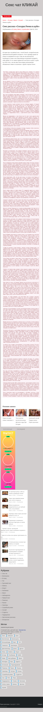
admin (28, 29)
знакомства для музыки (7, 627)
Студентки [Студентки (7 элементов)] (19, 674)
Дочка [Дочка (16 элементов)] (15, 648)
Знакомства (22, 630)
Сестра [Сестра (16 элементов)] (12, 671)
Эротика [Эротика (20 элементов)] (21, 684)
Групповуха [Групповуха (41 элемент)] (14, 645)
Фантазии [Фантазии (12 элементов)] (22, 681)
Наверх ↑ (40, 704)
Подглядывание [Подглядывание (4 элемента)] (15, 665)
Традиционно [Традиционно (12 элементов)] (6, 681)
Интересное (5, 619)
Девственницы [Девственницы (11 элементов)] (6, 648)
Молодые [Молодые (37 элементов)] (5, 661)
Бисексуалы (5, 576)
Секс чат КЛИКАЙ (21, 4)
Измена (4, 585)
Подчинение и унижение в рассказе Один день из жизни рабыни (17, 522)
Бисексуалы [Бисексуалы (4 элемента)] (15, 639)
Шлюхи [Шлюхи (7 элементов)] (15, 684)
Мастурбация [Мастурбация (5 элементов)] (12, 658)
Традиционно (6, 615)
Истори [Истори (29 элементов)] (4, 655)
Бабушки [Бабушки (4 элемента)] (10, 635)
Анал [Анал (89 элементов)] (3, 635)
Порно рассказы (4, 704)
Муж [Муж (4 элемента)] (11, 661)
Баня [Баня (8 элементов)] (17, 635)
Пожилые (5, 600)
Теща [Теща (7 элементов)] (14, 677)
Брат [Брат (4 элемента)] (14, 642)
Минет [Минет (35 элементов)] (20, 658)
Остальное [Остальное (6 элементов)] (5, 665)
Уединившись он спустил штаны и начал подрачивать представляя (16, 560)
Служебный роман (7, 607)
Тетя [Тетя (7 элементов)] (8, 677)
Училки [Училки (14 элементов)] (15, 681)
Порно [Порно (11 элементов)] (12, 668)
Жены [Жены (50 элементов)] (3, 652)
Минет (15, 20)
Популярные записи (7, 430)
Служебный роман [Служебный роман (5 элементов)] (7, 674)
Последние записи (21, 430)
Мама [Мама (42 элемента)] (3, 658)
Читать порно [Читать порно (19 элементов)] (6, 684)
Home (4, 20)
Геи (3, 581)
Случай (20, 20)
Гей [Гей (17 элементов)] (20, 642)
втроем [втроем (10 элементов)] (4, 687)
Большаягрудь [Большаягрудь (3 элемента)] (6, 642)
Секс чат (4, 573)
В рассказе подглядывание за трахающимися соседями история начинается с (17, 551)
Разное (4, 602)
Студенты (5, 612)
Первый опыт (6, 598)
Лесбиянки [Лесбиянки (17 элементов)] (12, 655)
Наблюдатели (6, 595)
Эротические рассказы (8, 617)
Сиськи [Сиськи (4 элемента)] (19, 671)
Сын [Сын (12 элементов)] (3, 677)
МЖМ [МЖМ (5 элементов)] (19, 655)
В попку (10, 20)
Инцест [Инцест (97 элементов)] (17, 652)
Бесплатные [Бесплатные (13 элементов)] (5, 639)
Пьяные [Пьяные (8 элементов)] (19, 668)
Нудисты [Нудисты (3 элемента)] (18, 661)
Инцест (4, 588)
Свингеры (5, 605)
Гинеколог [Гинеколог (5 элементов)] (5, 645)
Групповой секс (6, 583)
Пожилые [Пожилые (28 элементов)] (5, 668)
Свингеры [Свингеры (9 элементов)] (5, 671)
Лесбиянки (5, 590)
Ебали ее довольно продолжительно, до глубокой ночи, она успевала (17, 506)
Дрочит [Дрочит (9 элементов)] (21, 648)
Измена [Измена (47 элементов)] (10, 652)
